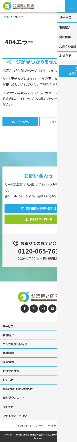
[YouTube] (52, 303)
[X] (34, 303)
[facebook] (25, 303)
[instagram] (43, 303)
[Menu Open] (71, 6)
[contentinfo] (38, 359)
